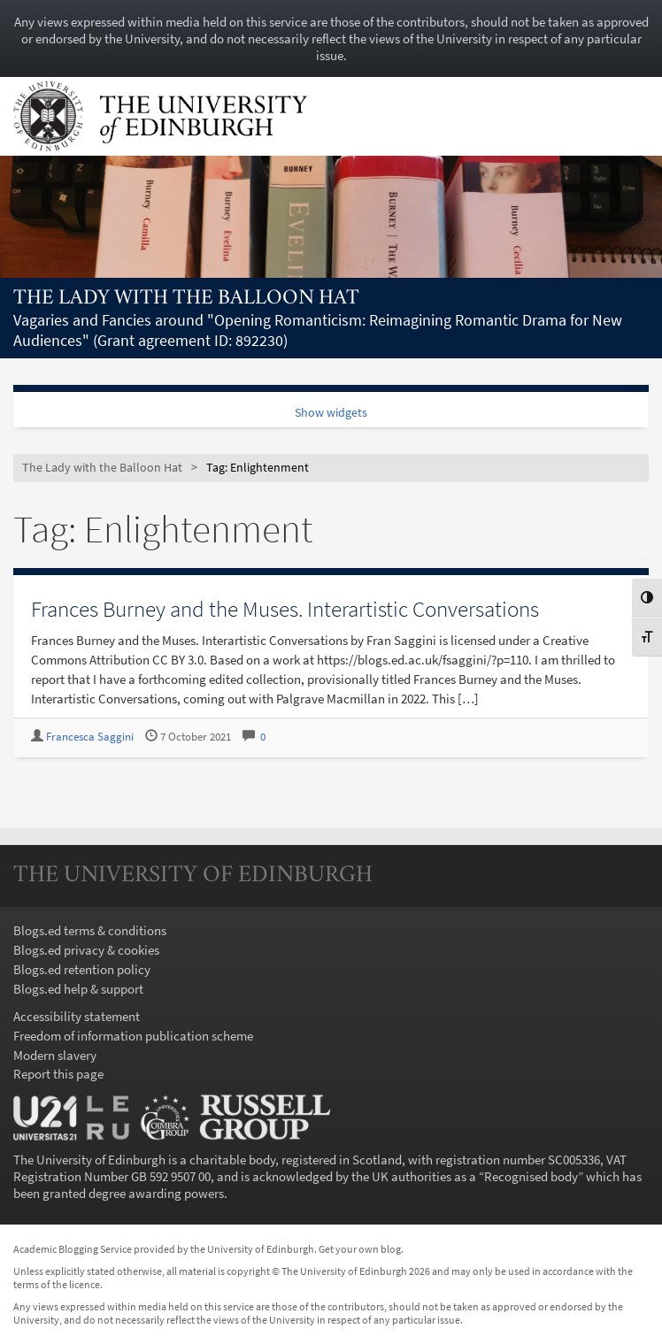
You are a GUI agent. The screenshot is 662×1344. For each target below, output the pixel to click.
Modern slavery (54, 1055)
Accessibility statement (76, 1016)
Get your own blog (360, 1249)
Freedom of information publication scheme (133, 1035)
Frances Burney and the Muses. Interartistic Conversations (285, 609)
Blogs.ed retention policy (81, 969)
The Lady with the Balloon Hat (186, 299)
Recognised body (531, 1176)
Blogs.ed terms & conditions (89, 930)
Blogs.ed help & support (78, 988)
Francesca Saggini (90, 736)
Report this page (58, 1073)
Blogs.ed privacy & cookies (86, 949)
